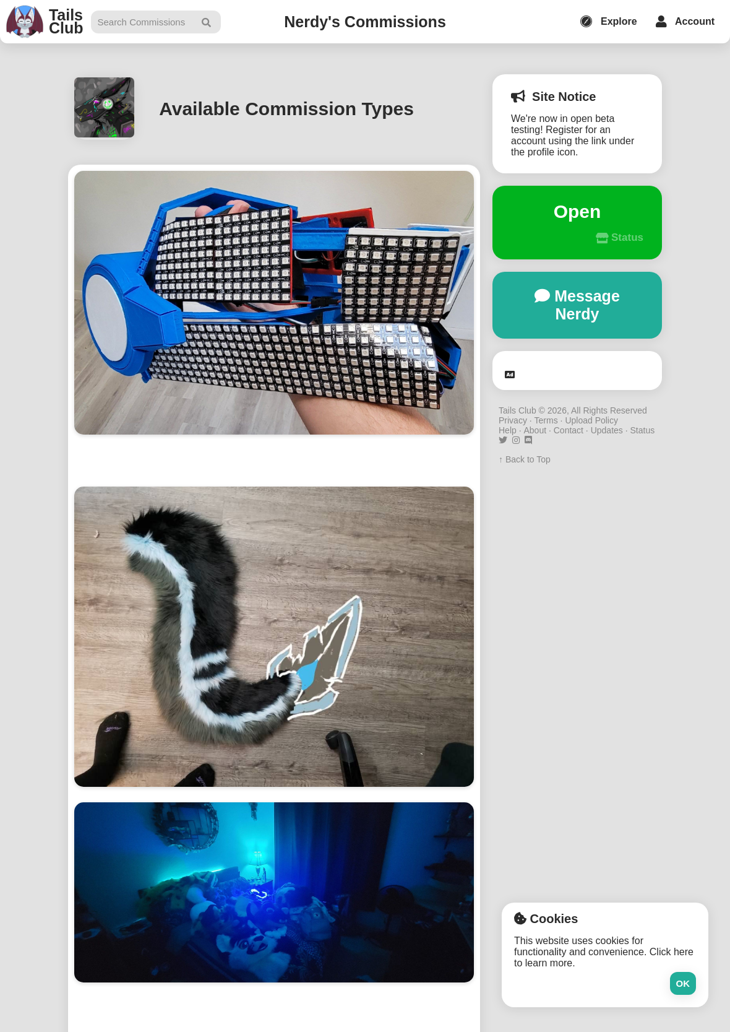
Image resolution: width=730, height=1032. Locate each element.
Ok (683, 983)
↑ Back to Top (525, 459)
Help (508, 430)
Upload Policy (591, 420)
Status (642, 430)
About (534, 430)
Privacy (513, 420)
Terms (546, 420)
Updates (607, 430)
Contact (568, 430)
